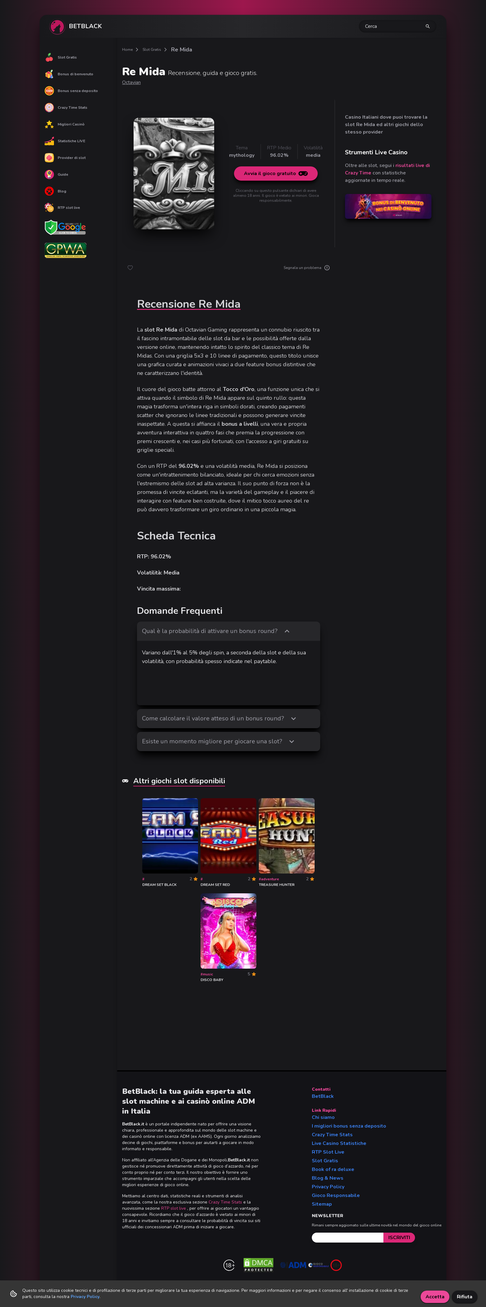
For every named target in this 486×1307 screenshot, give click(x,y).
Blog (55, 191)
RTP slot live (62, 207)
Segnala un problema (307, 268)
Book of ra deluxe (333, 1169)
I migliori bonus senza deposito (349, 1126)
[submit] (399, 1238)
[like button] (130, 268)
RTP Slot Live (328, 1152)
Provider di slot (65, 157)
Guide (56, 174)
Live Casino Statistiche (339, 1143)
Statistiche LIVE (65, 141)
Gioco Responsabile (336, 1195)
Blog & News (327, 1178)
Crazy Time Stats (66, 107)
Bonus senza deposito (71, 90)
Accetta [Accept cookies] (435, 1296)
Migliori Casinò (65, 124)
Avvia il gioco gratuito (276, 173)
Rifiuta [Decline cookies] (464, 1296)
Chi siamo (323, 1117)
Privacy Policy (328, 1186)
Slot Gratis (61, 57)
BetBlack (323, 1096)
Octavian (131, 82)
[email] (347, 1238)
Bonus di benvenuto (69, 74)
